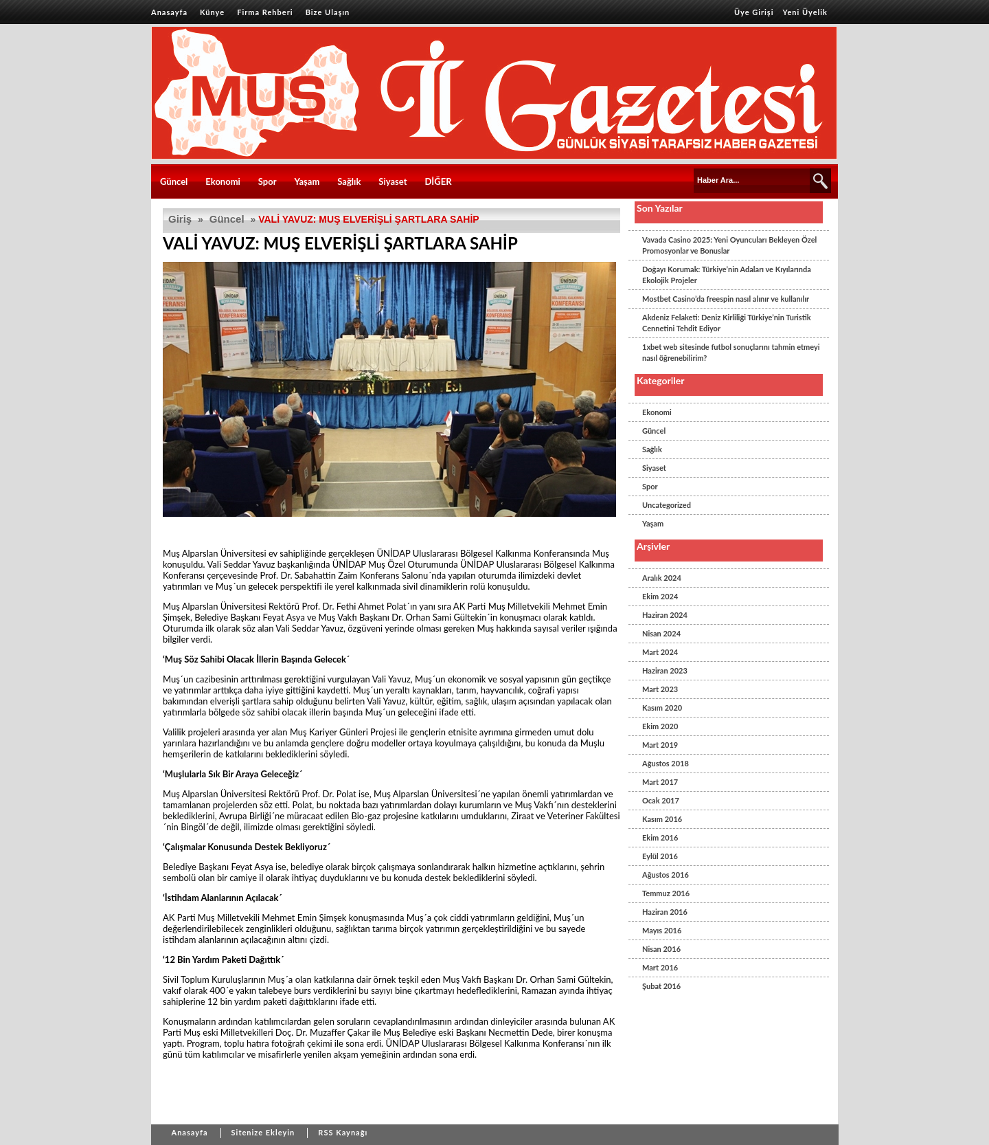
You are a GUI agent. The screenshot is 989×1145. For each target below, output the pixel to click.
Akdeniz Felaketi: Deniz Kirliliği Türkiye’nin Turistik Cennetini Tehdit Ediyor (726, 323)
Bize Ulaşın (328, 12)
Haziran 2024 (664, 614)
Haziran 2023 (664, 670)
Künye (212, 12)
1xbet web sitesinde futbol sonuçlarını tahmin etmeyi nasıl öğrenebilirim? (731, 352)
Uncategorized (666, 504)
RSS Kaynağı (342, 1132)
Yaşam (307, 181)
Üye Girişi (754, 12)
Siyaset (392, 181)
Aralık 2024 (661, 577)
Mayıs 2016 (661, 930)
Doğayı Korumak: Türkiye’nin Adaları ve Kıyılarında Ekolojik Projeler (726, 275)
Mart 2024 (660, 651)
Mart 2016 (660, 967)
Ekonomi (222, 181)
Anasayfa (169, 12)
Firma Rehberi (265, 12)
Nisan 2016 (661, 948)
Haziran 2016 (664, 911)
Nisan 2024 (661, 633)
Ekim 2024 (660, 596)
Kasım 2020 (662, 707)
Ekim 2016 (660, 837)
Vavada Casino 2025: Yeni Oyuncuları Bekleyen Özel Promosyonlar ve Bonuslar (729, 245)
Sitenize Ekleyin (263, 1132)
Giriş (180, 219)
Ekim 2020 (660, 726)
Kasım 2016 (662, 818)
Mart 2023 (660, 689)
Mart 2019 (660, 744)
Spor (267, 181)
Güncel (173, 181)
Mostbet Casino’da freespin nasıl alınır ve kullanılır (725, 298)
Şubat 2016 (661, 985)
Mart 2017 (660, 781)
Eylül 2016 (660, 856)
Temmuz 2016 (666, 893)
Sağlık (349, 181)
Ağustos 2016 (665, 874)
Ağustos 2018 (665, 763)
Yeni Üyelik (805, 12)
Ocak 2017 (660, 800)
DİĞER (437, 181)
